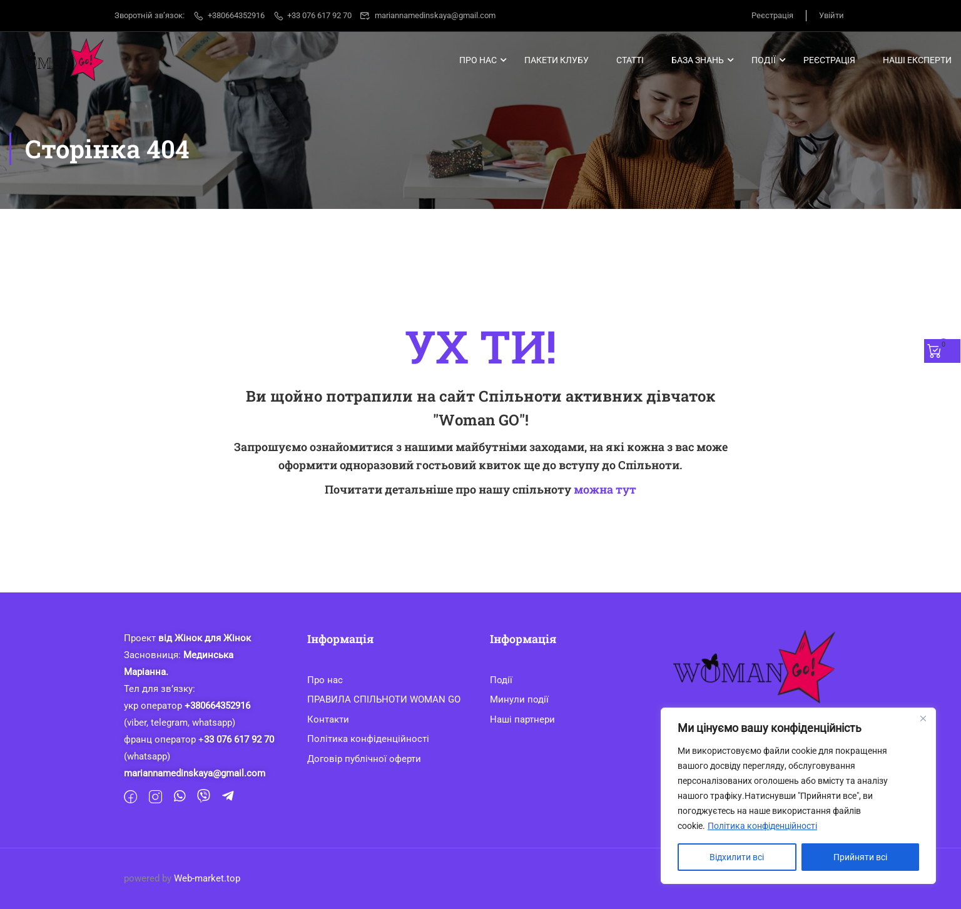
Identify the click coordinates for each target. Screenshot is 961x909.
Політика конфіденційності (762, 826)
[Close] (922, 718)
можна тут (605, 489)
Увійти (831, 15)
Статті (630, 60)
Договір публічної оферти (364, 758)
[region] (798, 796)
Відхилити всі (736, 857)
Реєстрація (772, 15)
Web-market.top (207, 878)
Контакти (328, 719)
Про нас (478, 60)
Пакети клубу (556, 60)
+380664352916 (229, 15)
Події (763, 60)
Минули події (519, 699)
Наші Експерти (917, 60)
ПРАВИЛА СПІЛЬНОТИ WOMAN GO (383, 699)
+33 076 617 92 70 (312, 15)
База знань (697, 60)
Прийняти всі (860, 857)
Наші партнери (522, 719)
